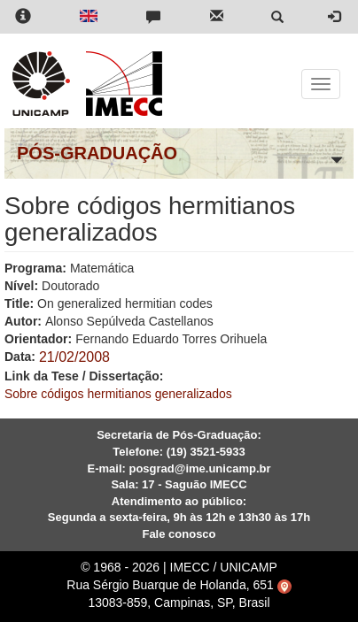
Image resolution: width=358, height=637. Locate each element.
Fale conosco (178, 534)
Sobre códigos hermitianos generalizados (118, 394)
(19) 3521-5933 (206, 451)
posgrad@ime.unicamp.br (199, 468)
